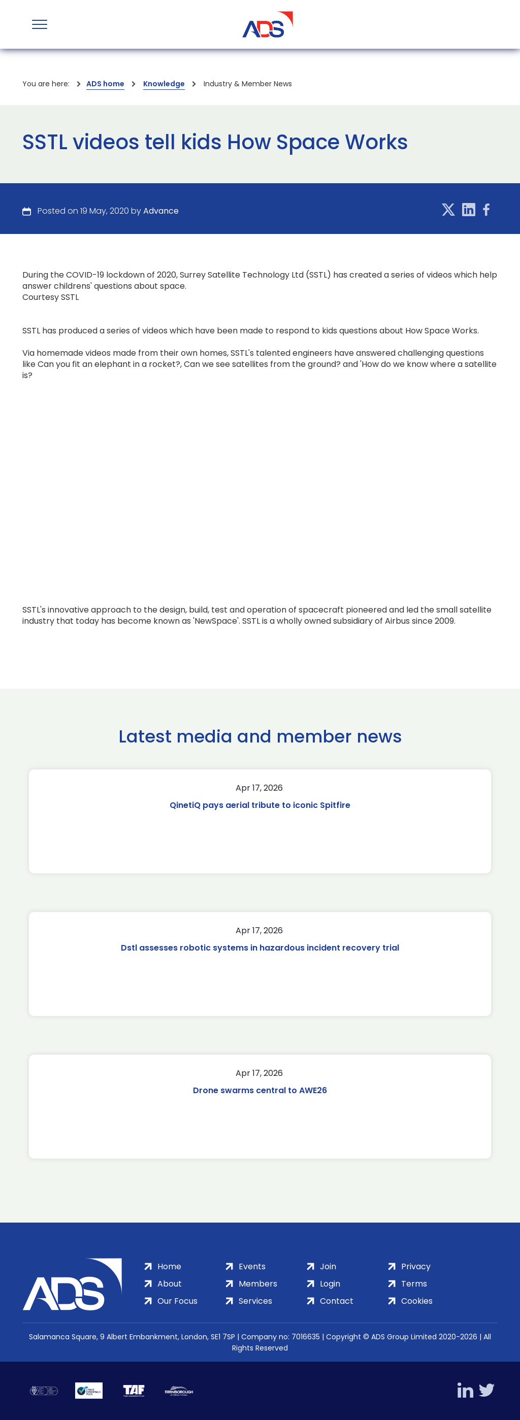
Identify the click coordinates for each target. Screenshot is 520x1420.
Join (328, 1266)
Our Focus (177, 1301)
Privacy (416, 1266)
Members (258, 1284)
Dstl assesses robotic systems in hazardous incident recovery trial (260, 948)
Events (252, 1266)
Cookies (417, 1301)
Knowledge (164, 84)
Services (255, 1301)
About (169, 1284)
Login (330, 1284)
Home (169, 1266)
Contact (336, 1301)
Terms (414, 1284)
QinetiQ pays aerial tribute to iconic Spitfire (260, 805)
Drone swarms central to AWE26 (260, 1090)
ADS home (105, 84)
